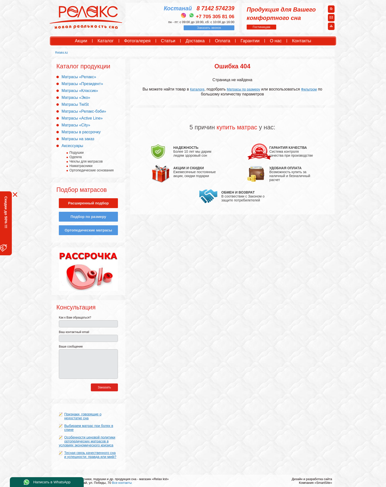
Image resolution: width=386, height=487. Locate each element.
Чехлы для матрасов (86, 161)
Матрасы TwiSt (75, 104)
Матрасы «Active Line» (82, 118)
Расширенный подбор (88, 203)
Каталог (105, 40)
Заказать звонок (209, 28)
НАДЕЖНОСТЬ (185, 148)
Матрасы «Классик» (80, 91)
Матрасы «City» (76, 125)
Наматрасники (80, 166)
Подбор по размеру (88, 216)
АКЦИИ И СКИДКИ (188, 168)
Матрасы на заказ (78, 139)
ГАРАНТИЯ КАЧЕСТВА (288, 148)
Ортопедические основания (91, 170)
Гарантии (250, 40)
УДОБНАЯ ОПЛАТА (285, 168)
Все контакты (122, 483)
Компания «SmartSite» (315, 483)
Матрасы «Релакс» (79, 77)
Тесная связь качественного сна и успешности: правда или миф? (90, 455)
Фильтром (309, 89)
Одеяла (75, 157)
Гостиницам (261, 27)
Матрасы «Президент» (82, 84)
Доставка (195, 40)
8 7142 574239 (216, 8)
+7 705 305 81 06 (215, 16)
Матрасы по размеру (243, 89)
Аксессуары (72, 146)
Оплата (222, 40)
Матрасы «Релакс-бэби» (84, 111)
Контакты (301, 40)
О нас (276, 40)
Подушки (76, 152)
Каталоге (197, 89)
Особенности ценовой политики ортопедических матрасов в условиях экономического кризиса (87, 441)
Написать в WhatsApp (51, 482)
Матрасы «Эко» (76, 97)
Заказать (104, 387)
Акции (81, 40)
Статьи (168, 40)
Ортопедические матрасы (88, 230)
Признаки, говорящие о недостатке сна (82, 416)
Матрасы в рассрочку (81, 132)
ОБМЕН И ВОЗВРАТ (238, 192)
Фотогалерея (137, 40)
